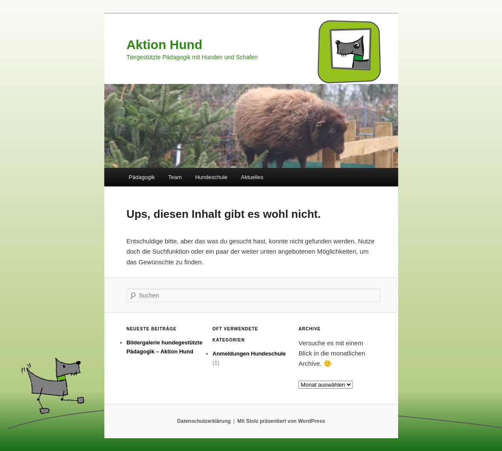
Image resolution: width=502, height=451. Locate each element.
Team (175, 177)
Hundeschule (211, 177)
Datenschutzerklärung (204, 421)
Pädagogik (142, 177)
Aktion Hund (164, 45)
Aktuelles (252, 177)
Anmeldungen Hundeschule (249, 353)
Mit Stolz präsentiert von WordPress (281, 421)
